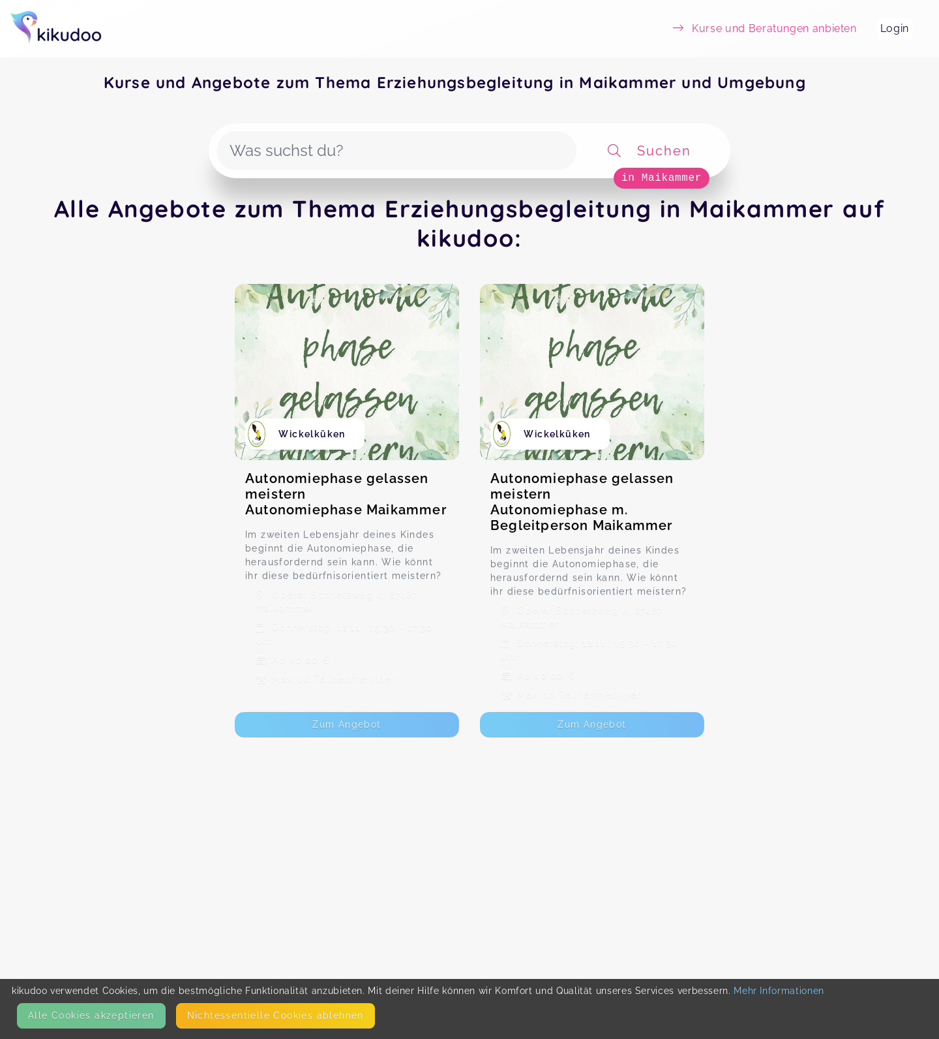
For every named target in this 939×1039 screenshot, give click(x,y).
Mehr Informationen (779, 990)
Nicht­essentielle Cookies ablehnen (275, 1015)
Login (894, 28)
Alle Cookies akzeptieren (91, 1015)
